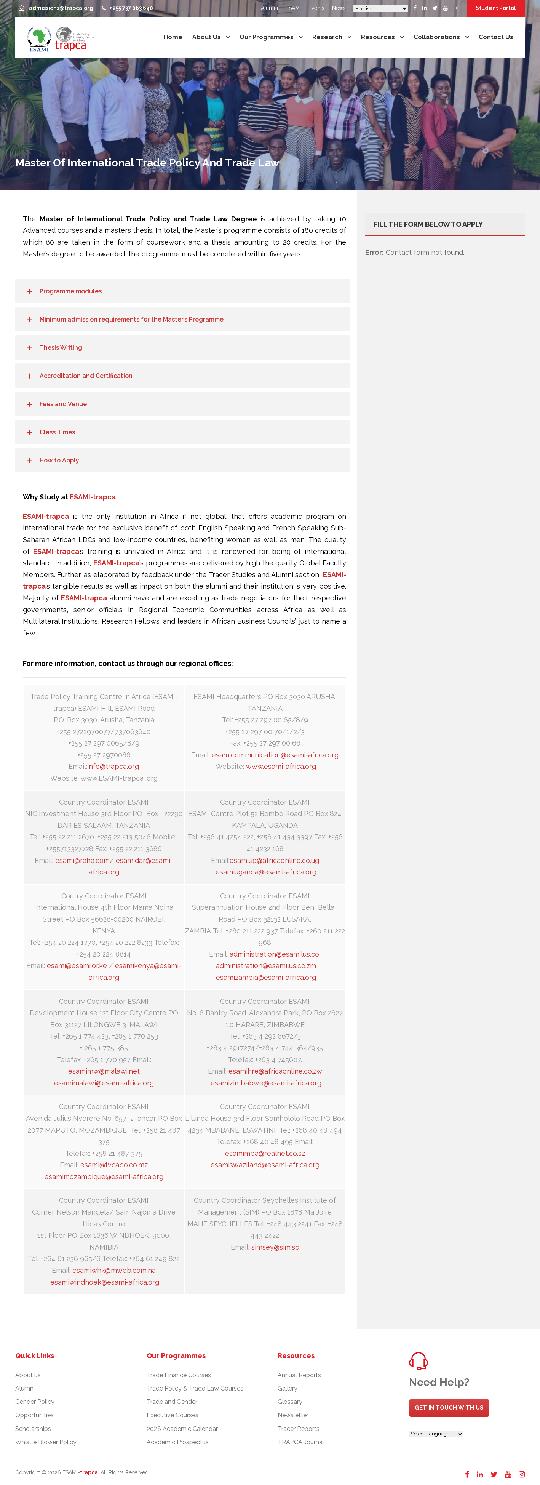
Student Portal (496, 8)
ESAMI (293, 8)
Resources (378, 37)
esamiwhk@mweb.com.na (114, 1270)
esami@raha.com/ (84, 860)
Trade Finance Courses (179, 1375)
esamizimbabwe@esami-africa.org (266, 1083)
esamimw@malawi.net (104, 1071)
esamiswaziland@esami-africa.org (265, 1165)
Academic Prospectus (178, 1442)
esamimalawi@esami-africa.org (104, 1083)
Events (316, 8)
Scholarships (33, 1428)
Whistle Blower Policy (46, 1442)
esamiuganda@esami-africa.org (266, 872)
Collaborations (437, 37)
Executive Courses (172, 1415)
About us (206, 37)
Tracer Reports (299, 1428)
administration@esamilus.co (274, 954)
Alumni (269, 8)
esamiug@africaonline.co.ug (274, 860)
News (339, 8)
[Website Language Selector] (436, 1434)
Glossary (290, 1401)
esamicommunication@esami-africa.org (275, 755)
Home (173, 37)
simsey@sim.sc (275, 1247)
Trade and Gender (172, 1401)
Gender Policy (34, 1401)
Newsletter (293, 1415)
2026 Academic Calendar (182, 1428)
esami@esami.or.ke (77, 966)
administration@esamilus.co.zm (266, 966)
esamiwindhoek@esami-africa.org (104, 1282)
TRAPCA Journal (301, 1442)
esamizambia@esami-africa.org (266, 977)
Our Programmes (267, 37)
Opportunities (34, 1415)
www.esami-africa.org (281, 766)
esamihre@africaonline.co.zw (275, 1071)
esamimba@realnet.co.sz (265, 1153)
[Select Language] (380, 8)
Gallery (287, 1388)
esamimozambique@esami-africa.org (104, 1177)
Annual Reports (299, 1375)
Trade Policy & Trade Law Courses (195, 1388)
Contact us (496, 37)
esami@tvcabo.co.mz (114, 1165)
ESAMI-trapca (93, 497)
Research (327, 37)
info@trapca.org (113, 766)
